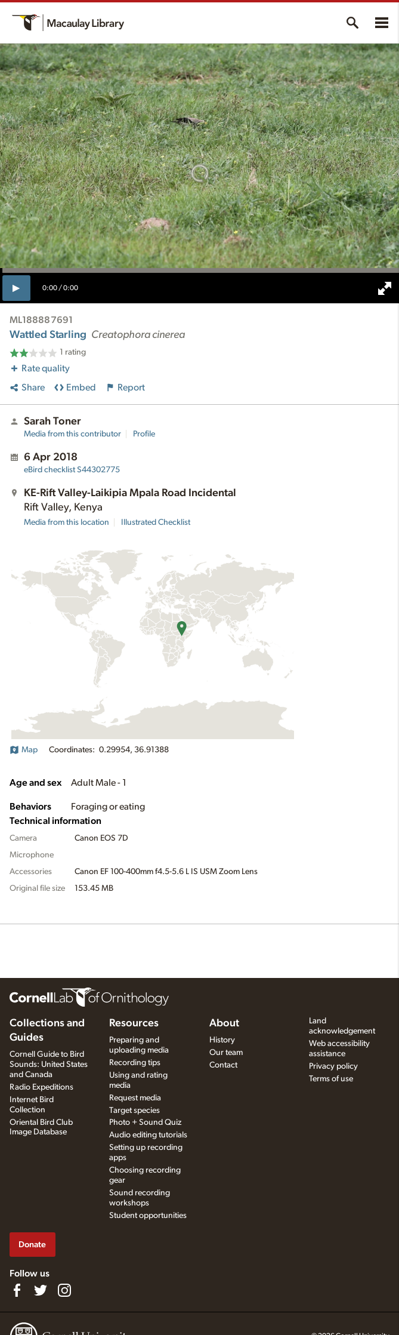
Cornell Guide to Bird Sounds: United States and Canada (49, 1064)
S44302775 (72, 470)
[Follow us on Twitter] (40, 1290)
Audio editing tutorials (148, 1135)
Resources (134, 1023)
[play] (16, 287)
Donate (32, 1244)
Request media (135, 1098)
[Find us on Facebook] (17, 1290)
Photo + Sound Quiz (145, 1122)
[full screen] (385, 288)
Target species (134, 1110)
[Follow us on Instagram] (64, 1290)
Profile (144, 434)
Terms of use (331, 1079)
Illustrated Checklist (155, 522)
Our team (226, 1052)
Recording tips (134, 1063)
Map (24, 750)
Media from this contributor (72, 434)
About (224, 1023)
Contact (223, 1065)
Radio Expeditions (41, 1087)
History (222, 1040)
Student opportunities (148, 1215)
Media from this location (66, 522)
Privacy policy (333, 1066)
